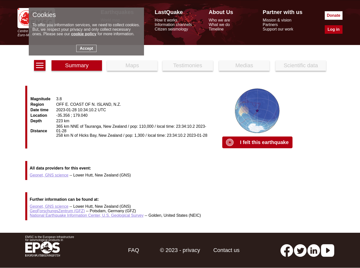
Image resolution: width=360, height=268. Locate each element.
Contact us (226, 250)
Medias (244, 65)
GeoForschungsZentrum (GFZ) (57, 211)
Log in (334, 29)
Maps (132, 65)
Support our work (278, 29)
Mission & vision (277, 20)
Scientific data (301, 65)
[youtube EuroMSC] (327, 250)
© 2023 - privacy (180, 250)
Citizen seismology (171, 29)
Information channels (173, 24)
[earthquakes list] (40, 65)
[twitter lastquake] (300, 250)
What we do (219, 24)
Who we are (219, 20)
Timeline (216, 29)
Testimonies (187, 65)
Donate (333, 15)
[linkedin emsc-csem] (314, 250)
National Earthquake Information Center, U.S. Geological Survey (87, 215)
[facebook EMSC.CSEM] (286, 250)
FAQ (133, 250)
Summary (76, 65)
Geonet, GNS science (49, 175)
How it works (166, 20)
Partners (270, 24)
